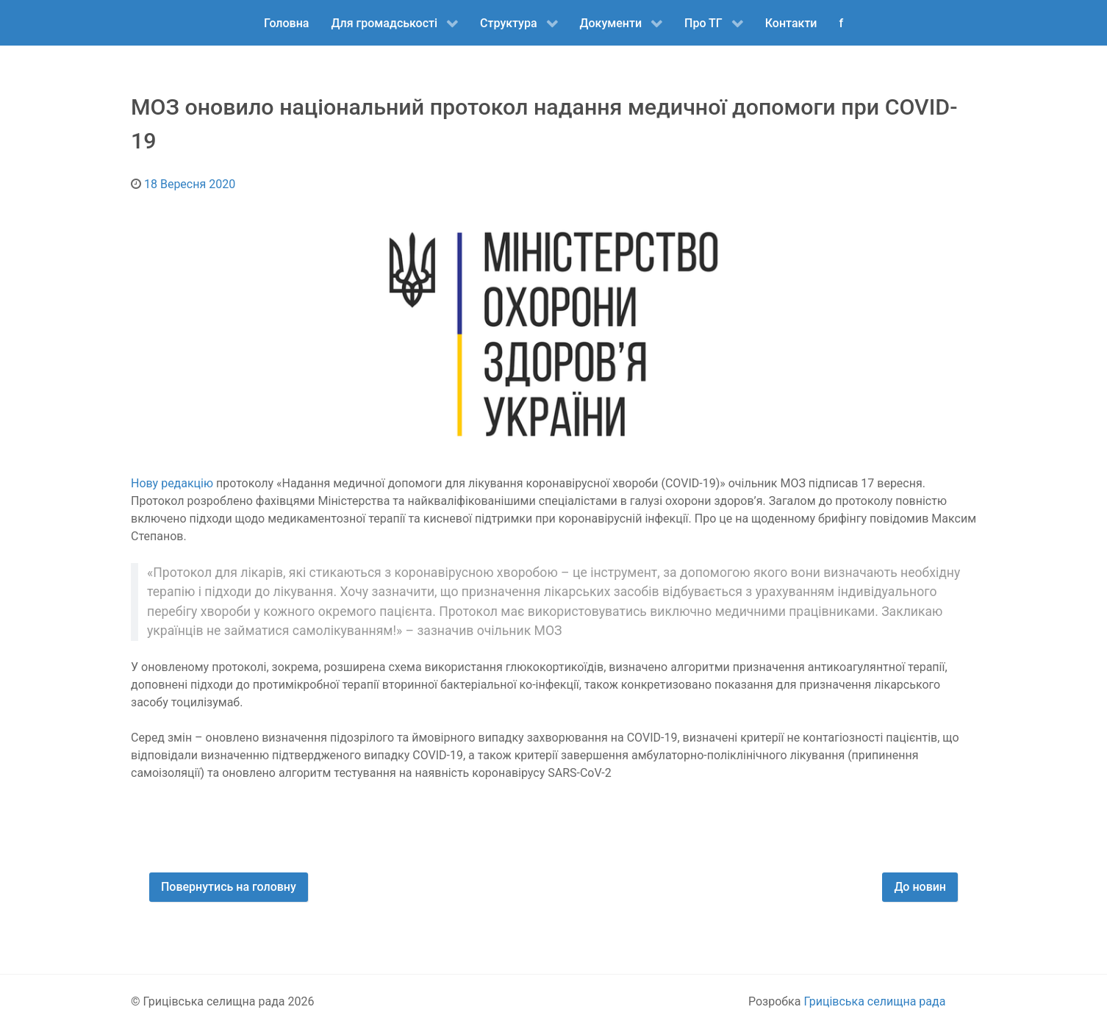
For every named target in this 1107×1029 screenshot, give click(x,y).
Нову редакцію (172, 483)
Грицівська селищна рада (874, 1001)
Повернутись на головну (228, 887)
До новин (920, 887)
